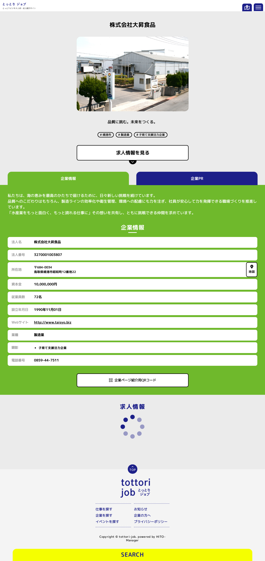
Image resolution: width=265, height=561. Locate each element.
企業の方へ (142, 515)
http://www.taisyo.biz (52, 322)
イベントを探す (107, 521)
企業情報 (68, 178)
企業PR (197, 178)
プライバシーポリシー (150, 521)
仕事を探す (104, 509)
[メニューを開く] (258, 7)
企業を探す (104, 515)
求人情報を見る (132, 152)
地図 (252, 269)
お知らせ (140, 509)
